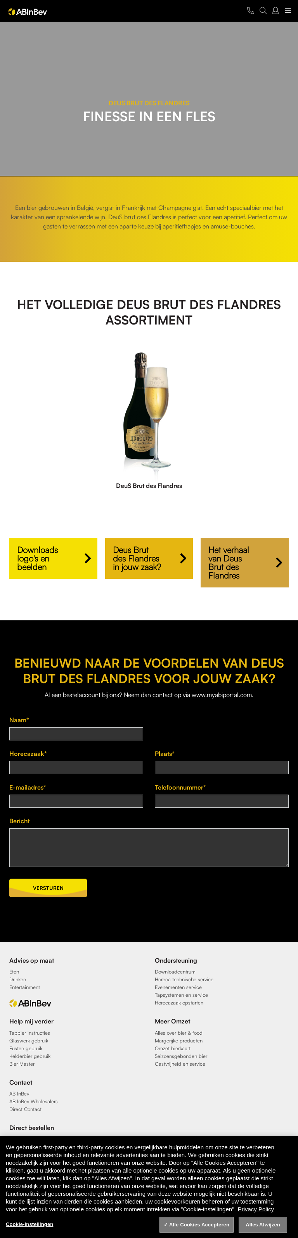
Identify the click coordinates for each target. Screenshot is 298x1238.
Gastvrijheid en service (180, 1064)
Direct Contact (25, 1109)
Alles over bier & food (179, 1033)
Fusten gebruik (25, 1048)
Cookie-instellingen (29, 1224)
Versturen (48, 888)
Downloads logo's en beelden (37, 558)
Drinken (17, 979)
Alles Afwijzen (263, 1225)
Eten (14, 971)
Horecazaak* (28, 753)
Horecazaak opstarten (179, 1002)
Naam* (19, 720)
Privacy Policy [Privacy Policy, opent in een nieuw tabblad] (256, 1209)
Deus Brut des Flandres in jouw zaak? (137, 558)
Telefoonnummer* (180, 787)
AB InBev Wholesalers (33, 1101)
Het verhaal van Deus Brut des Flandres (228, 562)
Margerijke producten (179, 1040)
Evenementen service (178, 987)
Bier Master (22, 1064)
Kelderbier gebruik (29, 1056)
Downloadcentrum (175, 971)
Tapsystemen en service (181, 995)
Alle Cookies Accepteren (199, 1225)
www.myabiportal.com (222, 695)
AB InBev (19, 1093)
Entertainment (24, 987)
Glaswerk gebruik (28, 1040)
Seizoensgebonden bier (181, 1056)
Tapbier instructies (29, 1033)
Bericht (19, 821)
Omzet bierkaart (173, 1048)
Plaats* (165, 753)
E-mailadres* (27, 787)
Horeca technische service (184, 979)
